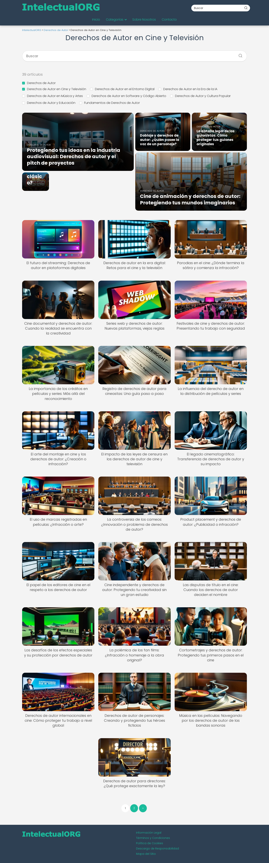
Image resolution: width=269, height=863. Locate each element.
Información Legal (148, 833)
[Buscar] (246, 8)
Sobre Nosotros (144, 19)
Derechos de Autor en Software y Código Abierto (126, 96)
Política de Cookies (149, 843)
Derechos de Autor (39, 83)
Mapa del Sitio (146, 854)
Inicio (96, 19)
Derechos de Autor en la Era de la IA (187, 89)
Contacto (169, 19)
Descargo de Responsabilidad (157, 848)
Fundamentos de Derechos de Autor (109, 103)
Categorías (114, 19)
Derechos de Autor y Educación (48, 103)
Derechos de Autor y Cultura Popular (200, 96)
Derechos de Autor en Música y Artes (52, 96)
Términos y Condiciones (153, 838)
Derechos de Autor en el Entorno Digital (122, 89)
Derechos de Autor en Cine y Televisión (54, 89)
